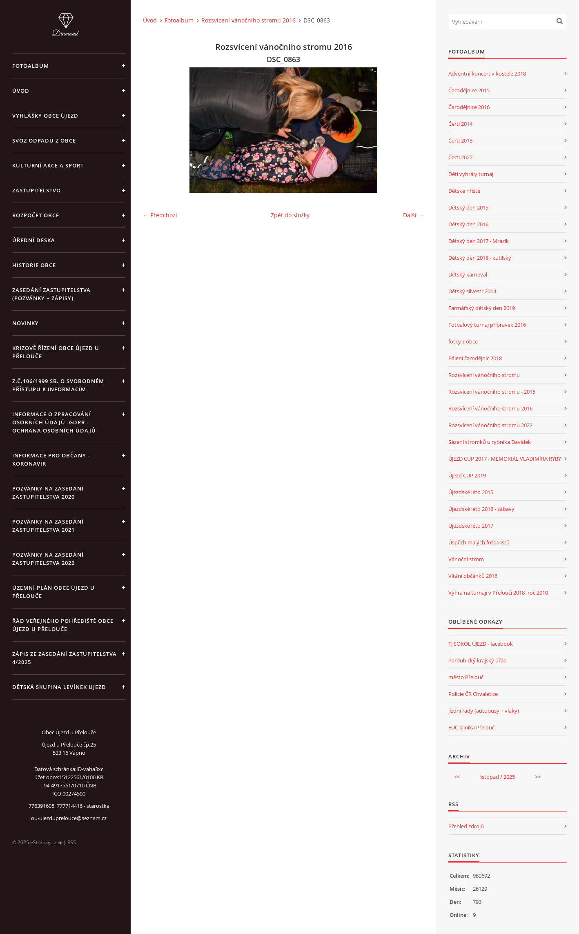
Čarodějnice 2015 (469, 90)
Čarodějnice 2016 (469, 107)
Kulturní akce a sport (48, 165)
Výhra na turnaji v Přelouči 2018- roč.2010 (498, 592)
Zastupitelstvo (36, 190)
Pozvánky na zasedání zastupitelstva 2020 (48, 492)
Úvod (20, 90)
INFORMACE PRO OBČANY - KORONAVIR (51, 459)
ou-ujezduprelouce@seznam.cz (69, 818)
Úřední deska (33, 240)
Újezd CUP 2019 (467, 475)
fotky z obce (463, 341)
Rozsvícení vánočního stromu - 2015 (491, 391)
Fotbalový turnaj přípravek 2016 (487, 324)
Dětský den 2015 (468, 207)
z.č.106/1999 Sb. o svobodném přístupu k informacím (58, 385)
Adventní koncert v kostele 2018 (487, 73)
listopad (489, 776)
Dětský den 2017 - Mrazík (478, 241)
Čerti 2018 (460, 140)
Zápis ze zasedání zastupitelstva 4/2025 (64, 658)
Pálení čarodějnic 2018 (475, 358)
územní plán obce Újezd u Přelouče (53, 592)
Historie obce (34, 265)
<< (457, 776)
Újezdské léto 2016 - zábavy (481, 509)
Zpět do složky (290, 215)
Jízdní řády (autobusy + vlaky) (483, 710)
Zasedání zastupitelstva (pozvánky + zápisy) (51, 294)
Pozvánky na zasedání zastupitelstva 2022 (48, 558)
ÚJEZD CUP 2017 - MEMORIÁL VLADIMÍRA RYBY (504, 458)
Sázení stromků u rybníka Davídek (489, 442)
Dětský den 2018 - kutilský (479, 257)
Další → (413, 215)
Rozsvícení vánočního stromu (484, 375)
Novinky (25, 323)
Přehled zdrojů (466, 826)
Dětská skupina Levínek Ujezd (59, 687)
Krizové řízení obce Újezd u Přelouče (55, 352)
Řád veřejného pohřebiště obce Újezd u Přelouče (63, 625)
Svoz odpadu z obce (44, 140)
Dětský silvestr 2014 (472, 291)
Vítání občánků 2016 (472, 576)
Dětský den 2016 (468, 224)
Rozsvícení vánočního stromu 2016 (248, 20)
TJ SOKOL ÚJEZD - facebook (480, 643)
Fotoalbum (30, 65)
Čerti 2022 (460, 157)
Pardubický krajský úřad (477, 660)
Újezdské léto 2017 (470, 525)
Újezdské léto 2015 (470, 492)
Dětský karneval (467, 274)
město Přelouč (465, 677)
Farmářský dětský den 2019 (481, 308)
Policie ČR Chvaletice (473, 694)
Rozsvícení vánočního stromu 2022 (490, 425)
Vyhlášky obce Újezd (45, 115)
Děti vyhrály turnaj (470, 174)
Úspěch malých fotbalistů (479, 542)
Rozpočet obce (35, 215)
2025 (509, 776)
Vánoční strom (466, 559)
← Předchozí (160, 215)
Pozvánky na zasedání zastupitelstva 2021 (48, 525)
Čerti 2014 (460, 123)
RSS (71, 842)
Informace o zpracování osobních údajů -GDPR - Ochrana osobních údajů (54, 422)
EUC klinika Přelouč (471, 727)
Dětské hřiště (464, 190)
